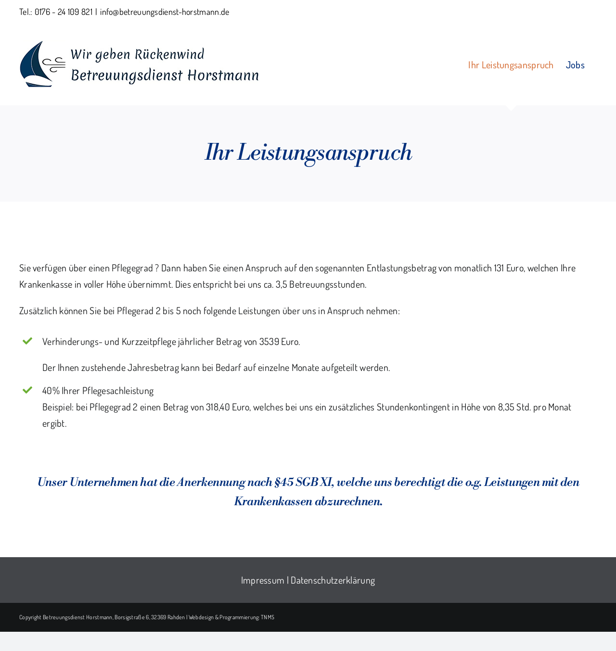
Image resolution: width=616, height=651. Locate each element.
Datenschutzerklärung (333, 580)
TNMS (267, 617)
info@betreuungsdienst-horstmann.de (164, 11)
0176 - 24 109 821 (63, 11)
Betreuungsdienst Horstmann (78, 617)
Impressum (263, 580)
